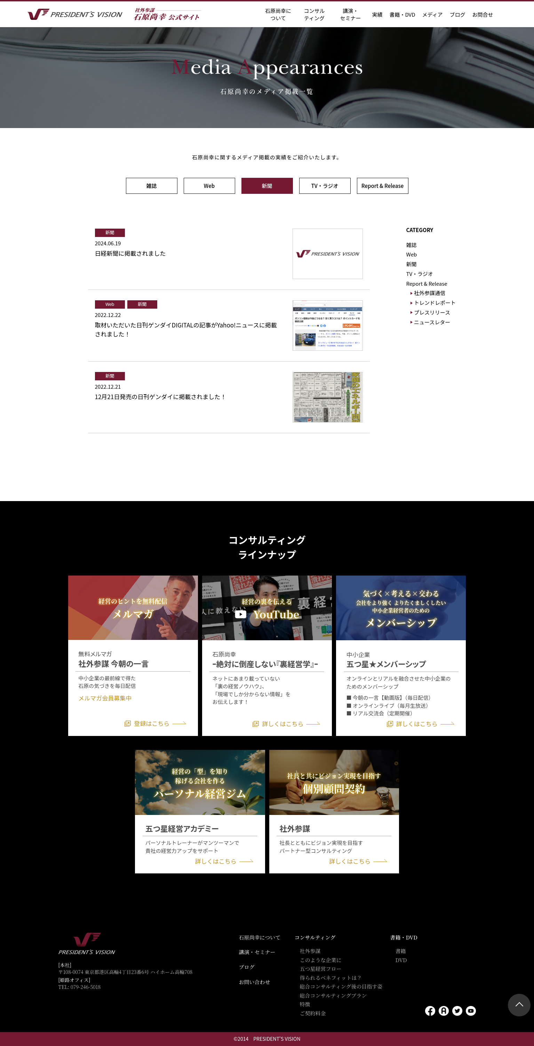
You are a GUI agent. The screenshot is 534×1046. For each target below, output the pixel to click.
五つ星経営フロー (321, 968)
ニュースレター (432, 322)
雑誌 (151, 185)
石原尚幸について (260, 937)
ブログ (457, 14)
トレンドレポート (435, 302)
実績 (377, 14)
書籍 (401, 950)
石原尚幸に (278, 14)
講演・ (350, 14)
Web (209, 185)
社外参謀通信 (429, 292)
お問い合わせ (254, 981)
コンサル (314, 14)
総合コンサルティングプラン (333, 995)
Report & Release (382, 185)
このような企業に (321, 960)
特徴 (305, 1004)
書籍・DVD (402, 14)
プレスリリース (432, 312)
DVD (401, 960)
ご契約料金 (313, 1013)
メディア (432, 14)
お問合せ (482, 14)
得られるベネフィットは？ (331, 977)
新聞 (267, 185)
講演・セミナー (257, 952)
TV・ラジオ (324, 185)
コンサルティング (315, 937)
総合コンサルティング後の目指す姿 (341, 986)
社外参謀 (310, 950)
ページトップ (519, 1005)
